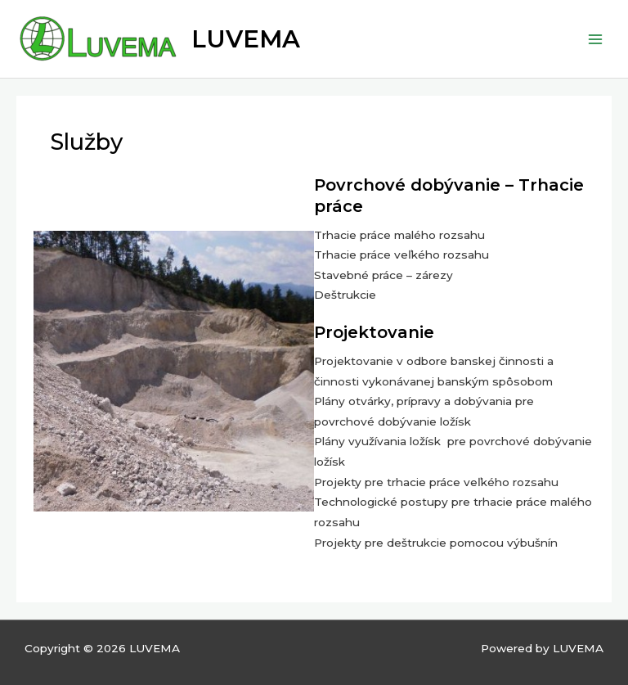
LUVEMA (245, 39)
